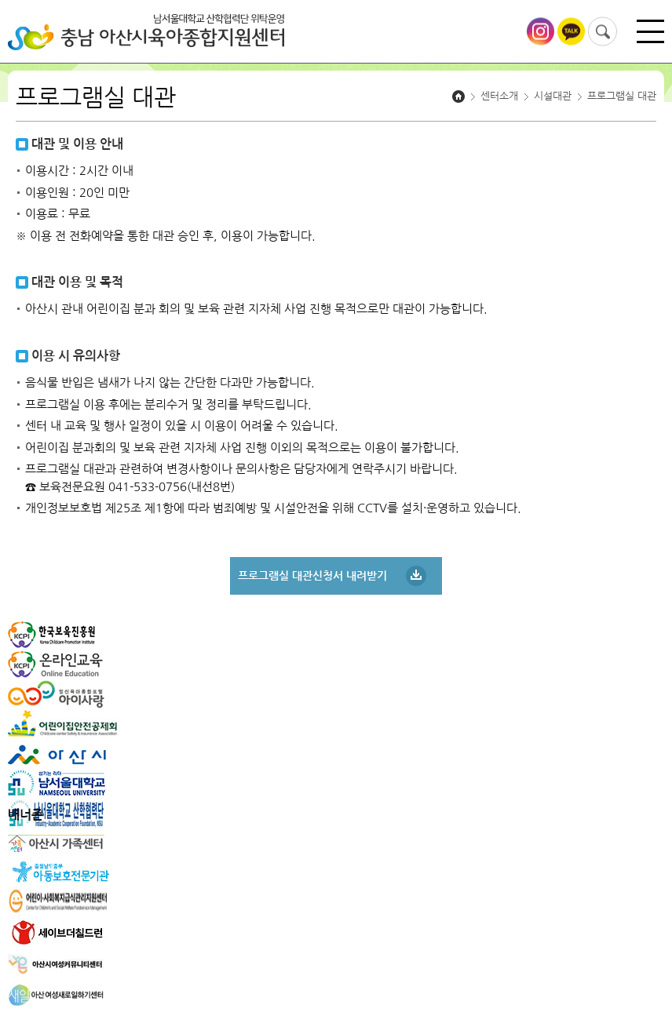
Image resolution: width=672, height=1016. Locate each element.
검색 (602, 31)
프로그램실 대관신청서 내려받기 (312, 575)
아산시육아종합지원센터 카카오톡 (571, 32)
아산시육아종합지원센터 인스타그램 (540, 32)
